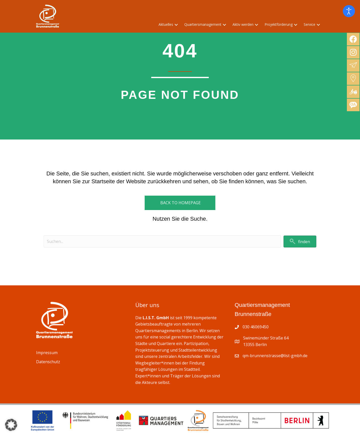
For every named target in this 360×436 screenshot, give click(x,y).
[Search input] (162, 241)
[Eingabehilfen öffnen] (349, 11)
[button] (176, 24)
